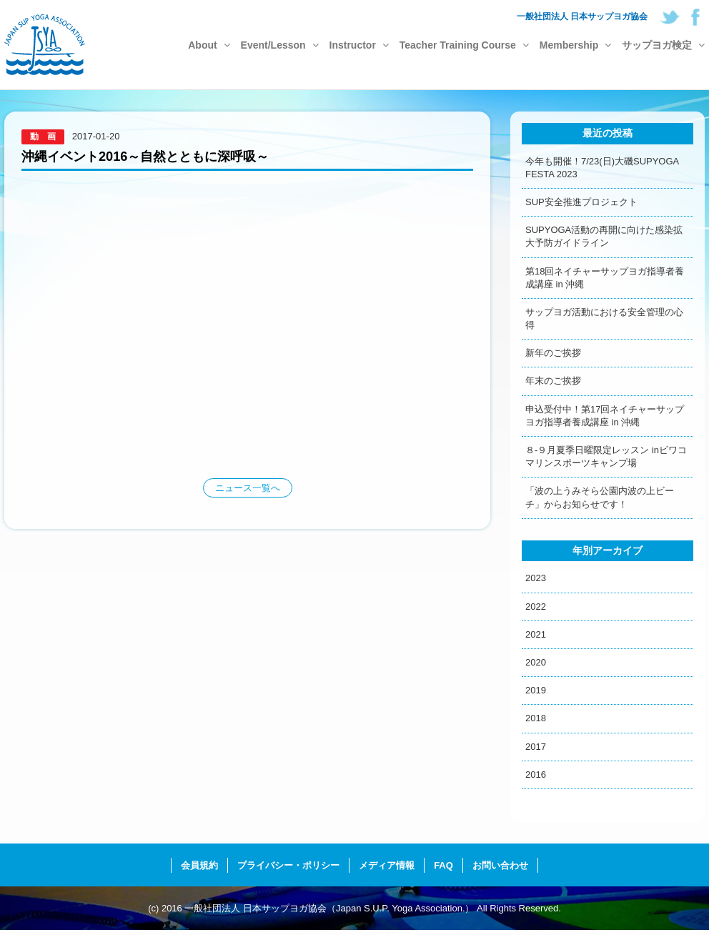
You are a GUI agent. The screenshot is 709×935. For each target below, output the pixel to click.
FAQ (443, 865)
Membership (575, 45)
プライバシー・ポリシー (288, 865)
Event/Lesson (280, 45)
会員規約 (199, 865)
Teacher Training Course (464, 45)
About (208, 45)
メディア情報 (387, 865)
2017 (535, 746)
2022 (535, 606)
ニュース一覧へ (247, 488)
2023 (535, 578)
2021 (535, 634)
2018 (535, 718)
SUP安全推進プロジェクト (581, 202)
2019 (535, 690)
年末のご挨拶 (553, 380)
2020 (535, 662)
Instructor (359, 45)
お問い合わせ (500, 865)
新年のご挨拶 (553, 352)
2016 (535, 774)
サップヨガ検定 (663, 45)
